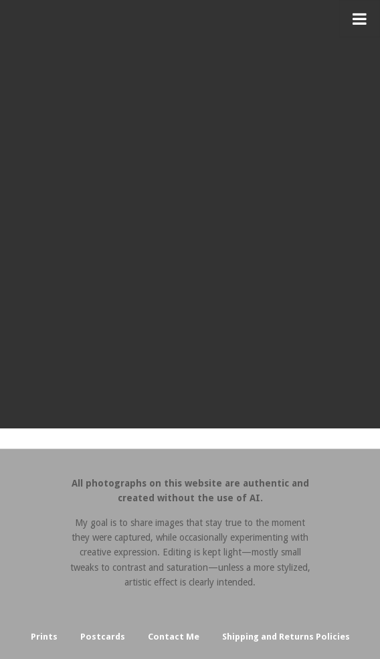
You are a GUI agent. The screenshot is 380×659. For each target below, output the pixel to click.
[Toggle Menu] (359, 18)
